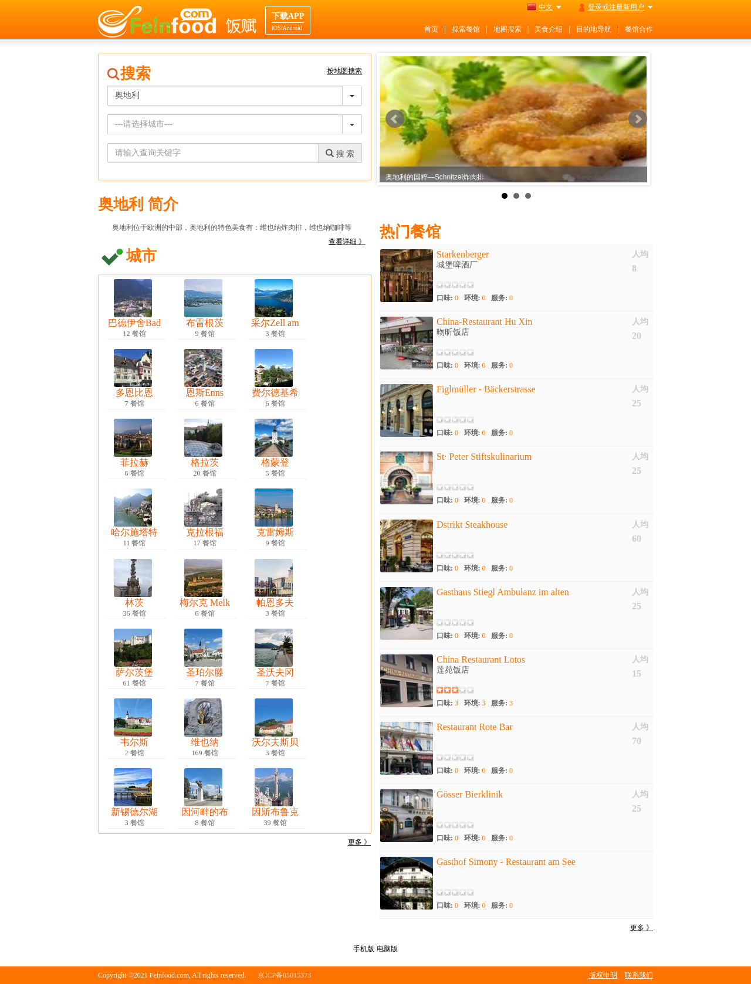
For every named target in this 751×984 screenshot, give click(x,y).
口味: (447, 298)
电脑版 (387, 949)
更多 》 (359, 842)
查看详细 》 (347, 241)
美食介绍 (549, 29)
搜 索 (340, 153)
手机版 (363, 949)
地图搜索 (507, 29)
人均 (640, 254)
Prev (394, 119)
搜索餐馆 (466, 29)
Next (637, 119)
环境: (475, 298)
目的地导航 (593, 29)
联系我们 (639, 975)
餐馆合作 (639, 29)
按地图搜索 (344, 71)
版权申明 (603, 975)
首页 (431, 29)
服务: (502, 298)
